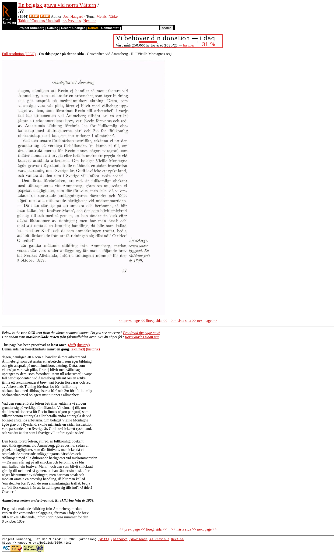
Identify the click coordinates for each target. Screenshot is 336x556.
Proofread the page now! (141, 333)
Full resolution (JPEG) (19, 54)
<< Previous (72, 21)
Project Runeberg (31, 28)
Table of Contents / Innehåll (39, 21)
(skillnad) (78, 349)
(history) (83, 345)
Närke (113, 16)
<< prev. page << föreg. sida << (143, 321)
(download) (138, 540)
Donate (93, 28)
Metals (102, 16)
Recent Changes (73, 28)
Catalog (53, 28)
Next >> (89, 21)
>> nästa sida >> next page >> (194, 321)
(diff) (72, 345)
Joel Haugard (73, 16)
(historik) (93, 349)
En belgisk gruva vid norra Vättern (57, 5)
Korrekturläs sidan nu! (142, 337)
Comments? (110, 28)
